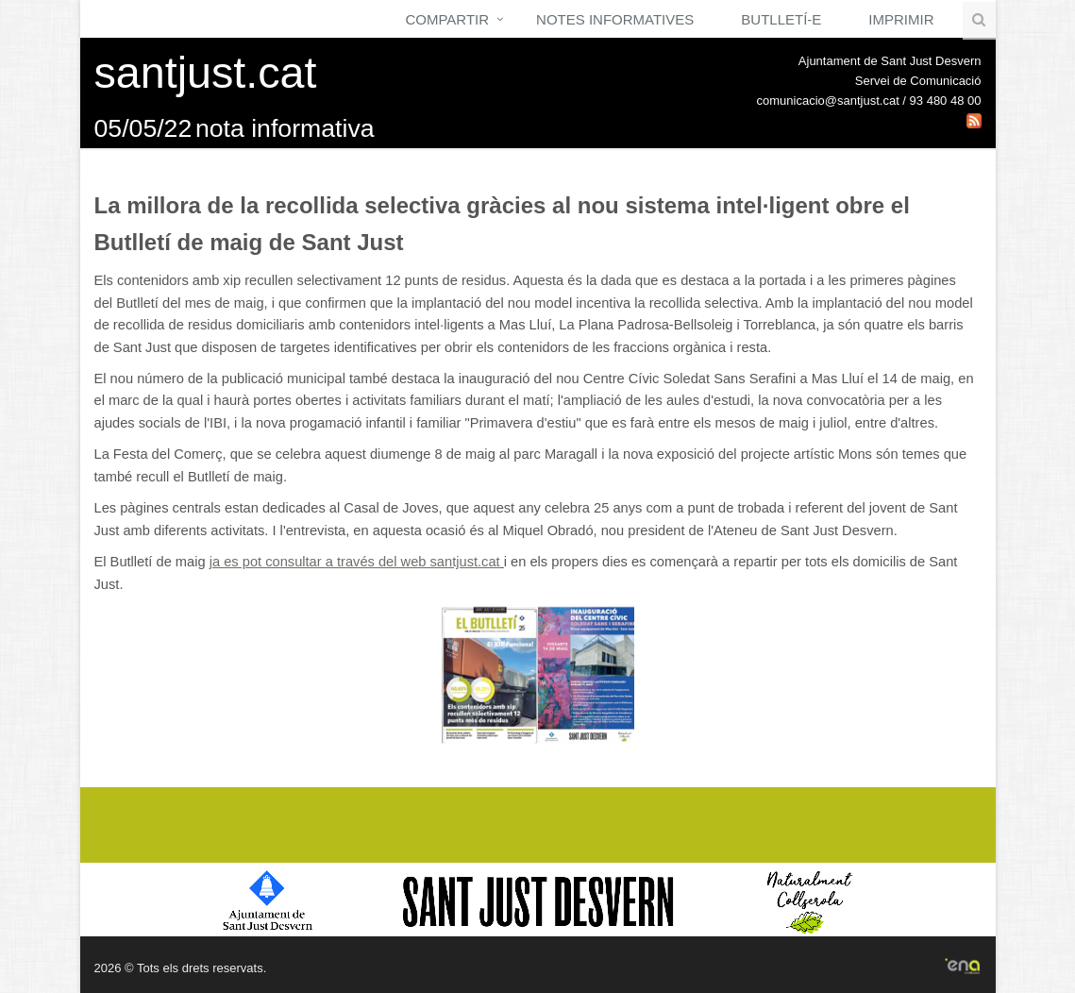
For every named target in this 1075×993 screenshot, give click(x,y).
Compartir (447, 19)
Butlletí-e (781, 19)
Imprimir (900, 19)
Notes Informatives (615, 19)
